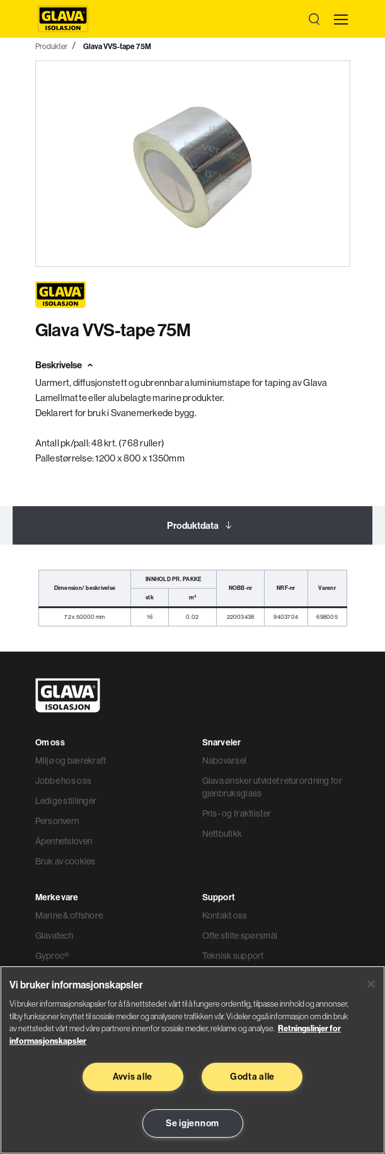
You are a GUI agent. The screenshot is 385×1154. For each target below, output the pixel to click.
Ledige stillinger (66, 800)
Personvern (57, 821)
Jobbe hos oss (63, 780)
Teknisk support (233, 955)
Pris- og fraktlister (237, 813)
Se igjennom (192, 1123)
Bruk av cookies (65, 861)
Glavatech (54, 935)
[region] (192, 1060)
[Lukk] (371, 984)
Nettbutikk (222, 833)
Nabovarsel (224, 760)
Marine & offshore (69, 915)
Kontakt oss (225, 915)
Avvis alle (132, 1076)
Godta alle (252, 1076)
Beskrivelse (58, 365)
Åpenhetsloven (64, 841)
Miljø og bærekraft (70, 760)
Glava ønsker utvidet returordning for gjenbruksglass (272, 787)
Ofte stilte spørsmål (240, 935)
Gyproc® (52, 955)
